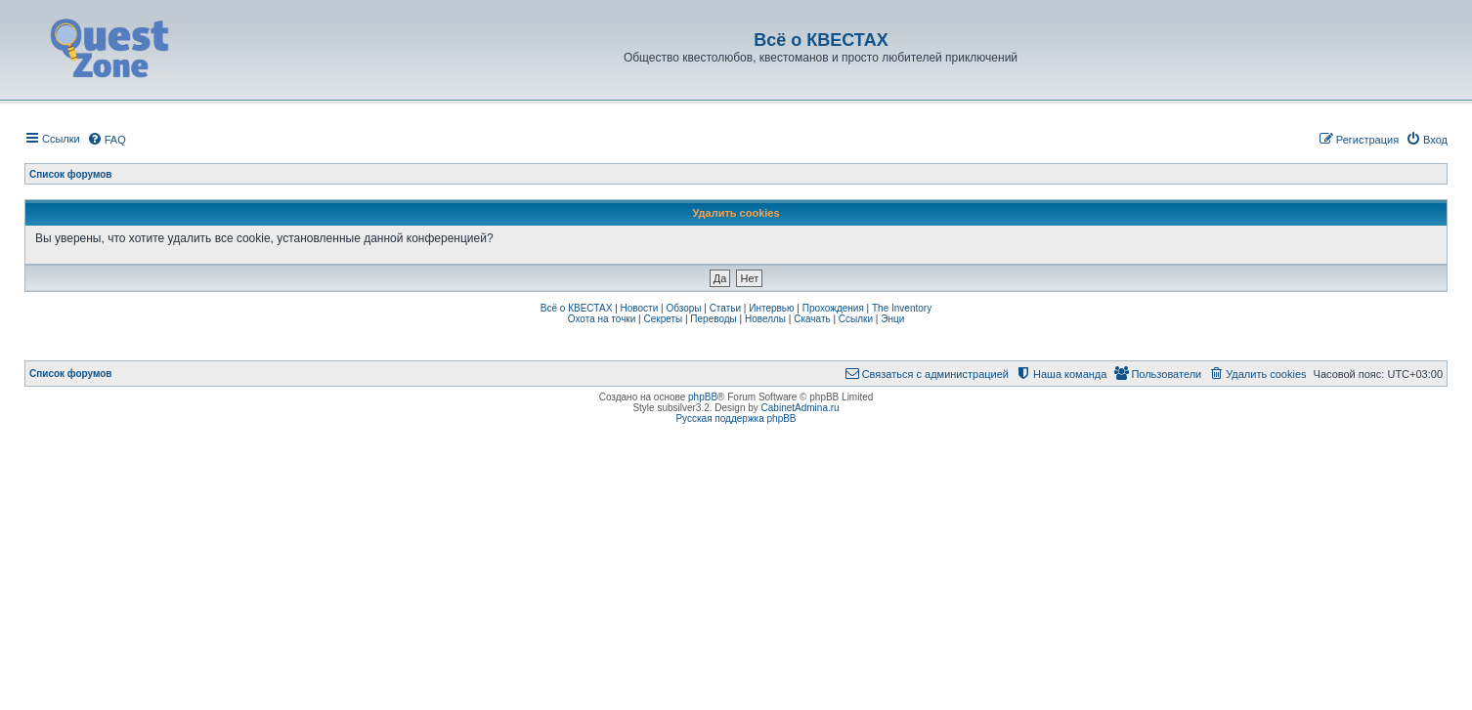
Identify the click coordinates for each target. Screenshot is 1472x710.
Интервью (771, 308)
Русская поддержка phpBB (735, 418)
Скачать (812, 318)
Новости (640, 308)
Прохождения (833, 308)
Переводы (713, 318)
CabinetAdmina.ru (800, 407)
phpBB (702, 397)
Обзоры (683, 308)
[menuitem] (106, 139)
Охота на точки (602, 318)
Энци (892, 318)
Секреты (662, 318)
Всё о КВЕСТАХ (577, 308)
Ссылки (856, 318)
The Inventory (901, 308)
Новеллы (765, 318)
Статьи (725, 308)
